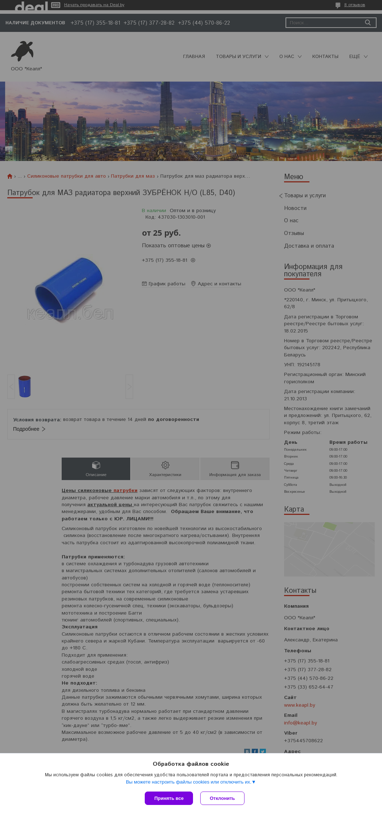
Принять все (169, 798)
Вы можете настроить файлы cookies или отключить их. (188, 782)
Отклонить (222, 798)
